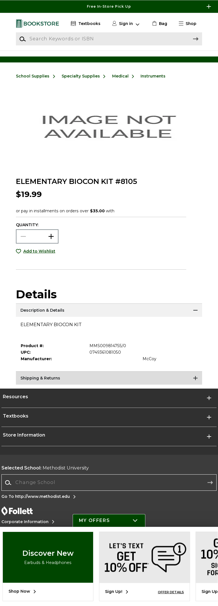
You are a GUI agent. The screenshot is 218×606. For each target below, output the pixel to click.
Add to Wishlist (39, 257)
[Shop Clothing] (39, 58)
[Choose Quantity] (37, 243)
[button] (190, 24)
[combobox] (109, 489)
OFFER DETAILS (171, 592)
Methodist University (45, 474)
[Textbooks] (85, 24)
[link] (159, 24)
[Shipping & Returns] (109, 385)
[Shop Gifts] (179, 58)
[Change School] (109, 489)
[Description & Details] (109, 317)
